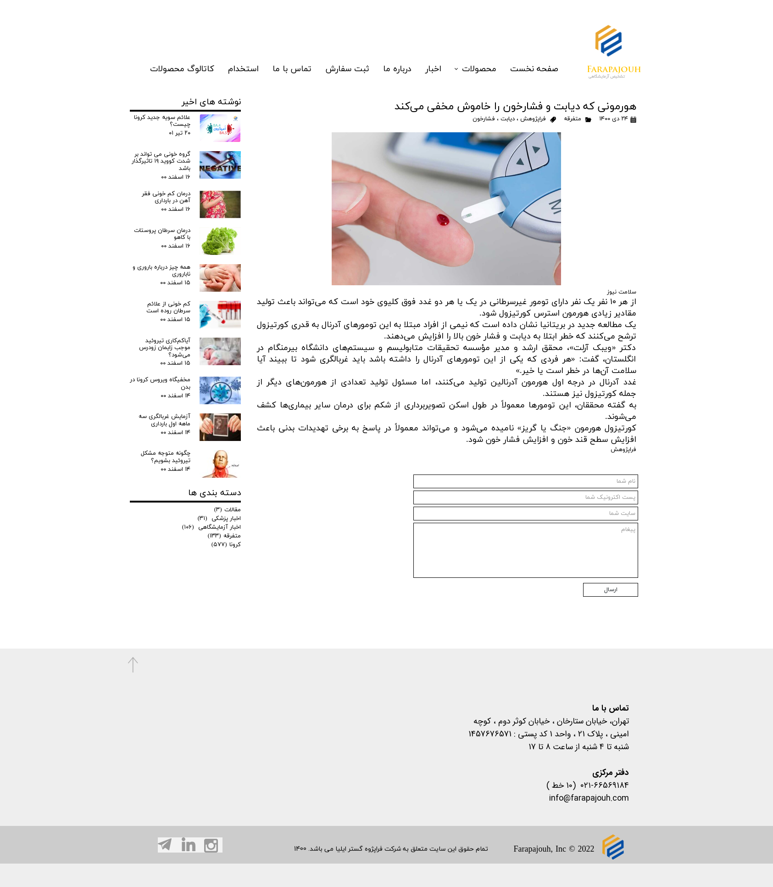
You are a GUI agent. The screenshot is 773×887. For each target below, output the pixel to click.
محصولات (479, 50)
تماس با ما (291, 50)
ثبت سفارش (347, 50)
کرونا (226, 545)
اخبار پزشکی (219, 518)
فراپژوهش (533, 119)
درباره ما (397, 50)
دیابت (508, 119)
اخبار (433, 50)
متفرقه (572, 119)
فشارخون (484, 119)
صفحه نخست (534, 50)
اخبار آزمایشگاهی (211, 527)
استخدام (243, 50)
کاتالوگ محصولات (182, 50)
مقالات (227, 510)
